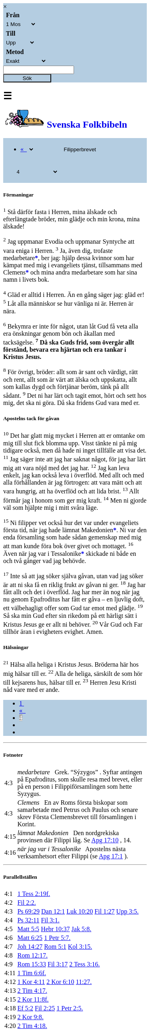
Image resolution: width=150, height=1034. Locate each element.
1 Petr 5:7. (57, 937)
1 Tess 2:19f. (33, 893)
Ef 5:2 (25, 1008)
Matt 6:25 (29, 937)
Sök (27, 78)
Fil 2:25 (45, 1008)
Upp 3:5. (127, 911)
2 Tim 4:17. (32, 990)
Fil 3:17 (58, 964)
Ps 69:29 (28, 911)
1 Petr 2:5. (69, 1008)
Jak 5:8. (82, 929)
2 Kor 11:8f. (32, 999)
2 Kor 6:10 (60, 981)
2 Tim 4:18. (32, 1025)
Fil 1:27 (104, 911)
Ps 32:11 (28, 920)
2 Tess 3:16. (84, 964)
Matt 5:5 (28, 929)
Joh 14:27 (29, 946)
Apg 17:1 (111, 856)
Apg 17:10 (104, 840)
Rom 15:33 (31, 964)
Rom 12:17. (32, 955)
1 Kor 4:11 (31, 981)
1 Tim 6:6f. (31, 973)
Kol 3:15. (80, 946)
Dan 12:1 (53, 911)
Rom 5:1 (55, 946)
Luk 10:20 (79, 911)
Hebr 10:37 (55, 929)
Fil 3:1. (50, 920)
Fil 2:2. (26, 902)
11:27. (84, 981)
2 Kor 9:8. (30, 1017)
